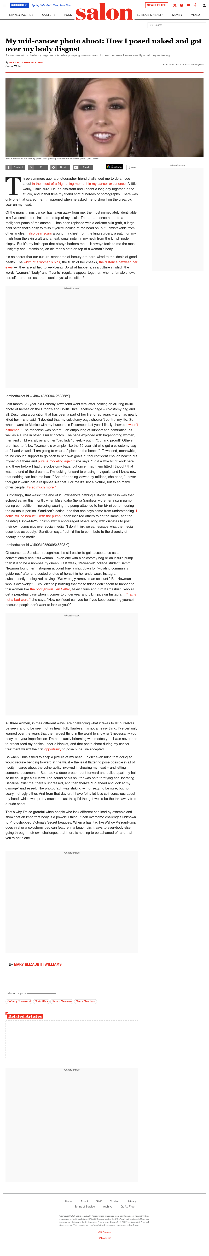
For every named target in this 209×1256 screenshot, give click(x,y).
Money (177, 15)
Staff (99, 1201)
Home (68, 1201)
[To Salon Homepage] (104, 11)
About (84, 1201)
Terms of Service (85, 1206)
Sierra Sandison (85, 1001)
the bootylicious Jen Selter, (50, 589)
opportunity (52, 749)
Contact (114, 1201)
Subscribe (19, 5)
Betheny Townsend (19, 1001)
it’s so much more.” (41, 487)
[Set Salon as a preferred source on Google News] (115, 166)
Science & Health (150, 15)
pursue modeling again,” (56, 461)
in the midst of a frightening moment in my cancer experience (80, 184)
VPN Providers (104, 1232)
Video (195, 15)
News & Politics (21, 15)
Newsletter (156, 5)
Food (68, 15)
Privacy (132, 1201)
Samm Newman (62, 1001)
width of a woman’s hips (42, 262)
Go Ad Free (128, 1206)
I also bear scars (39, 233)
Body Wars (41, 1001)
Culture (48, 15)
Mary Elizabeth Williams (26, 63)
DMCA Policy (104, 1238)
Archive (107, 1206)
